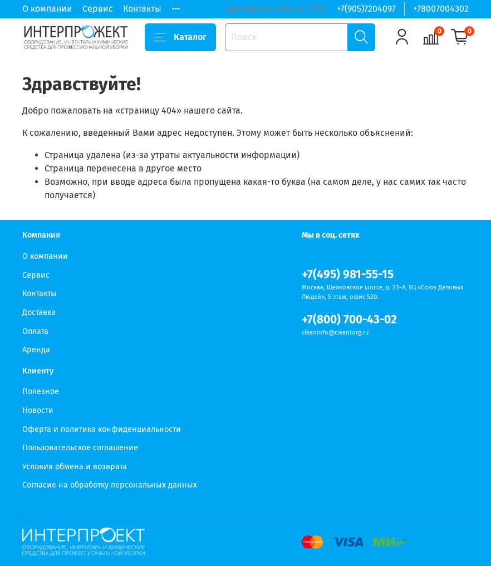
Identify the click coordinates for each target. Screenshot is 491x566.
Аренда (36, 350)
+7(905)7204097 (366, 8)
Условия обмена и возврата (74, 466)
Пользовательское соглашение (80, 447)
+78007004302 (441, 8)
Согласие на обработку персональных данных (109, 485)
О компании (47, 8)
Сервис (97, 8)
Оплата (35, 331)
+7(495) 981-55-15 (348, 275)
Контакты (142, 8)
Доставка (39, 312)
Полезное (40, 391)
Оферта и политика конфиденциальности (101, 429)
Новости (37, 410)
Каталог (180, 37)
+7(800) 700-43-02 (349, 320)
